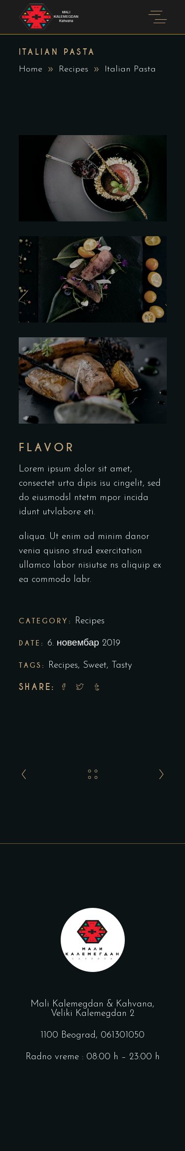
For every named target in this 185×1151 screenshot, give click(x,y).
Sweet (95, 665)
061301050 (123, 1035)
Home (30, 69)
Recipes (73, 69)
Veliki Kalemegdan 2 (92, 1013)
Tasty (121, 665)
